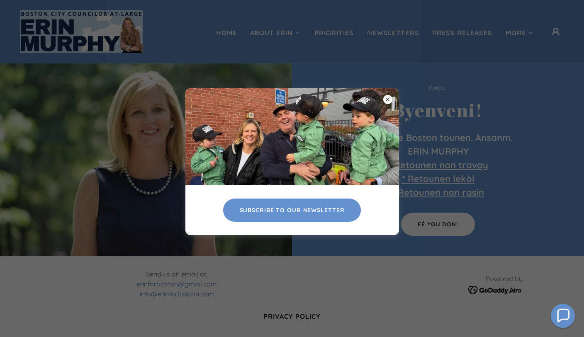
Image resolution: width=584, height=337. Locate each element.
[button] (563, 316)
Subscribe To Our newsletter (292, 210)
